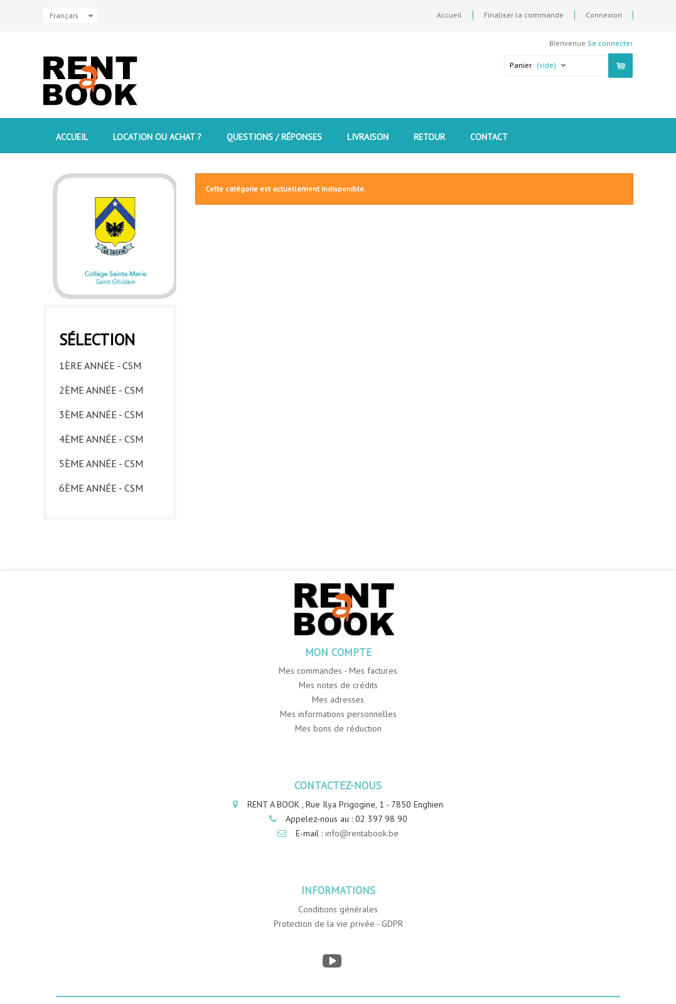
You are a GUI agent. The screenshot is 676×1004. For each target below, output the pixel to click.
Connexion (604, 15)
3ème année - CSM (101, 414)
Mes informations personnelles (338, 714)
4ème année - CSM (101, 439)
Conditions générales (338, 909)
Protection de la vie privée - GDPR (338, 923)
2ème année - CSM (101, 390)
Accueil (449, 15)
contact (489, 137)
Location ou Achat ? (157, 137)
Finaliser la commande (524, 15)
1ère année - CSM (100, 365)
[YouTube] (332, 961)
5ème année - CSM (101, 463)
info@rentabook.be (362, 833)
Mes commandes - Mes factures (338, 670)
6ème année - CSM (101, 488)
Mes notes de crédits (338, 685)
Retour (429, 137)
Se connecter (610, 43)
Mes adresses (338, 699)
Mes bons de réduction (338, 728)
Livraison (368, 137)
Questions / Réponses (274, 137)
